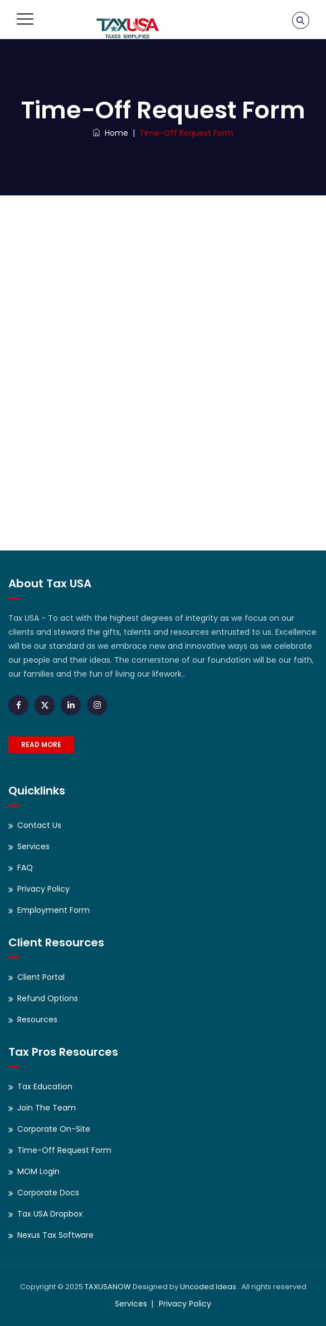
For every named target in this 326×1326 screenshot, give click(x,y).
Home (110, 132)
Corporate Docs (48, 1192)
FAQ (25, 867)
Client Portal (41, 977)
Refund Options (47, 998)
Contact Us (39, 825)
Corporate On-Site (53, 1128)
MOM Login (38, 1171)
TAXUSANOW (108, 1286)
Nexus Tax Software (55, 1235)
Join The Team (46, 1107)
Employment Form (53, 910)
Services (33, 846)
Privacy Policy (43, 888)
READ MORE (41, 744)
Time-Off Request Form (64, 1150)
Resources (37, 1019)
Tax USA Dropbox (49, 1213)
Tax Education (44, 1086)
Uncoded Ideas (208, 1286)
